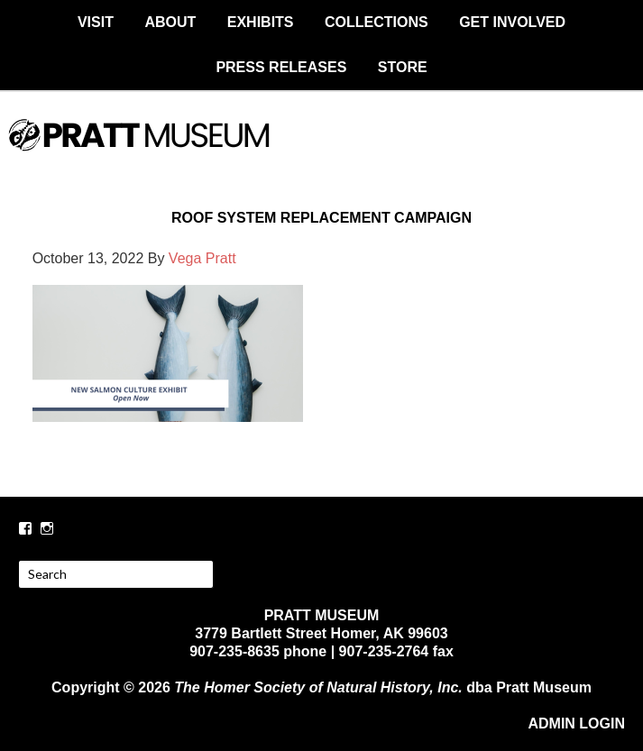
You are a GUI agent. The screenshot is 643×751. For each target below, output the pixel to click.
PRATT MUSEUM (322, 150)
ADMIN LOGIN (576, 723)
